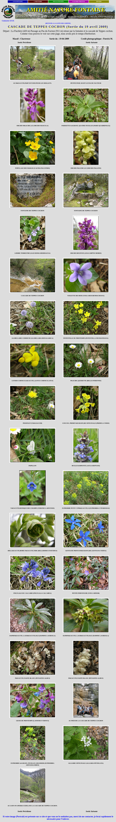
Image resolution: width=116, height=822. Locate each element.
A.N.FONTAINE (18, 1)
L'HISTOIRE (38, 1)
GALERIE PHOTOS (78, 1)
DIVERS (99, 1)
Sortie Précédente (24, 42)
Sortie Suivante (92, 42)
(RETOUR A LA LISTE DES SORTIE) (58, 23)
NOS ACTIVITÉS (58, 1)
